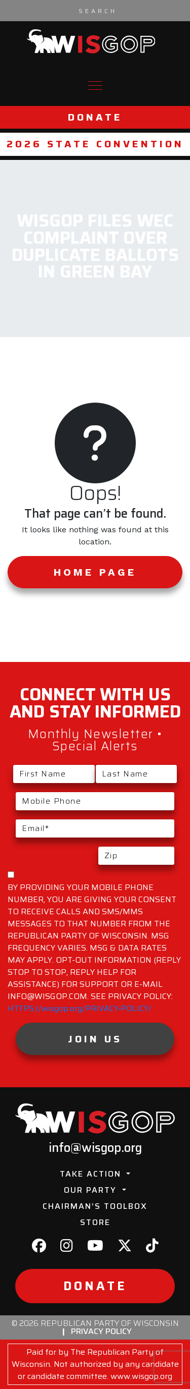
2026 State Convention (95, 144)
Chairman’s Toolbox (95, 1206)
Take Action (92, 1174)
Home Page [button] (95, 572)
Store (95, 1222)
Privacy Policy (101, 1331)
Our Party (92, 1190)
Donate (95, 117)
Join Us (95, 1039)
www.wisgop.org (141, 1376)
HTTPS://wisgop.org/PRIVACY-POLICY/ (79, 1008)
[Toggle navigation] (95, 85)
